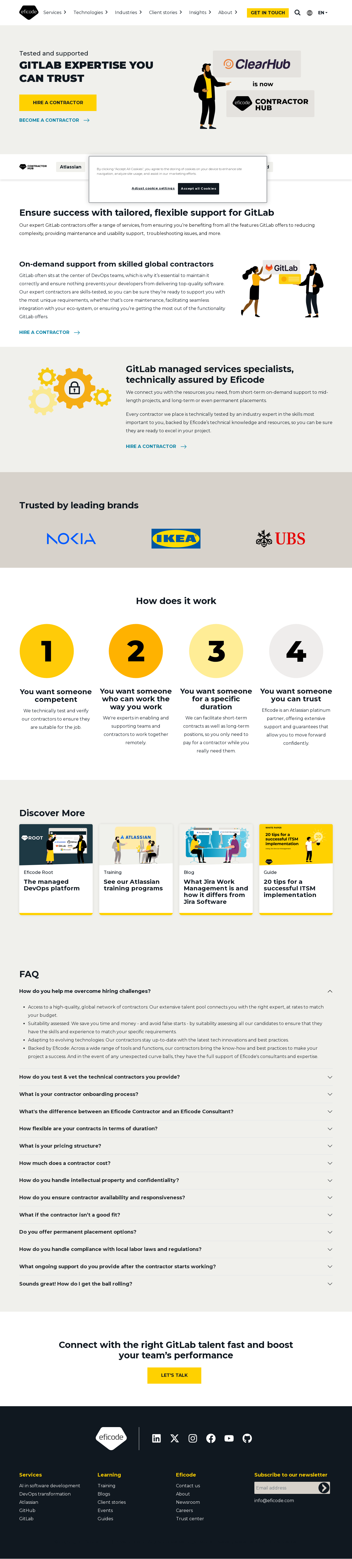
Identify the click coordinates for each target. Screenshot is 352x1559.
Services (52, 12)
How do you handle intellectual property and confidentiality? (99, 1180)
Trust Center (283, 1541)
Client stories (163, 12)
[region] (178, 179)
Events (105, 1510)
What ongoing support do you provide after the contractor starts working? (117, 1267)
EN (321, 12)
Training (107, 1485)
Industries (126, 12)
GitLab (26, 1518)
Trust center (190, 1518)
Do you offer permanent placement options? (77, 1232)
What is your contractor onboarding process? (78, 1094)
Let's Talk (174, 1375)
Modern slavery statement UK (233, 1541)
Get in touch (268, 12)
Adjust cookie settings (172, 1541)
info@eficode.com (274, 1500)
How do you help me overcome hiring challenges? (85, 991)
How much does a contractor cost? (65, 1163)
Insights (197, 12)
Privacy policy (129, 1541)
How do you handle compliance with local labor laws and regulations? (110, 1249)
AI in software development (49, 1485)
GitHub (27, 1510)
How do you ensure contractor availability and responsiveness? (102, 1198)
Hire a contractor (58, 102)
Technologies (88, 12)
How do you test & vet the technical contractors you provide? (99, 1077)
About (225, 12)
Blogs (104, 1494)
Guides (105, 1518)
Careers (184, 1510)
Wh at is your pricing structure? (60, 1146)
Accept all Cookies (198, 188)
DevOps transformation (45, 1494)
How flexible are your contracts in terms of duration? (88, 1129)
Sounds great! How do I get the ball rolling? (75, 1284)
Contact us (188, 1485)
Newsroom (188, 1502)
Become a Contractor (49, 120)
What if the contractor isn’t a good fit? (69, 1215)
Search (298, 13)
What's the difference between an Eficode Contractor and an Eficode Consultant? (126, 1112)
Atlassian (70, 167)
